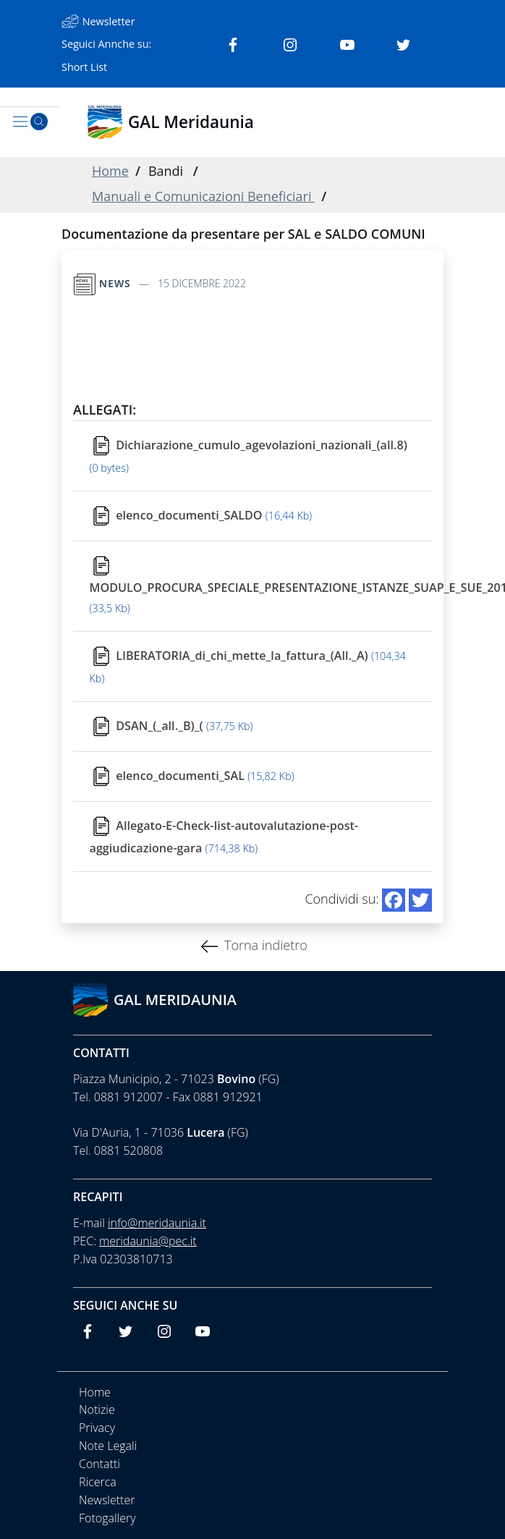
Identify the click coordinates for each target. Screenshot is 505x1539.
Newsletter (107, 1500)
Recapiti (98, 1197)
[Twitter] (403, 42)
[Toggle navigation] (20, 121)
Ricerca (97, 1482)
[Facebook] (233, 42)
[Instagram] (290, 42)
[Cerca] (39, 121)
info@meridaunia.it (157, 1223)
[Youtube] (347, 42)
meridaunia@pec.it (148, 1241)
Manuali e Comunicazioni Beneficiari (203, 196)
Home (110, 170)
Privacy (97, 1428)
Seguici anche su (125, 1305)
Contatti (101, 1053)
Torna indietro (265, 945)
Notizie (97, 1409)
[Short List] (97, 66)
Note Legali (108, 1446)
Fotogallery (107, 1518)
